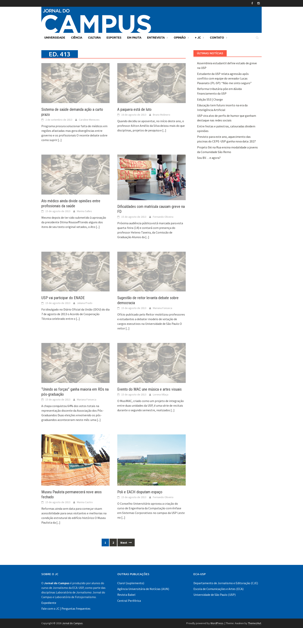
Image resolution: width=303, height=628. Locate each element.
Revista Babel (126, 595)
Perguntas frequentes (75, 608)
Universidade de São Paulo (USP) (214, 595)
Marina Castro (85, 502)
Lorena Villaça (160, 394)
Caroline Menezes (89, 119)
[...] (60, 140)
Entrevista (156, 37)
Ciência (76, 37)
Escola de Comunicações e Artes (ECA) (218, 589)
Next (126, 542)
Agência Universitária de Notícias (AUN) (143, 589)
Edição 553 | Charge (210, 99)
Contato (217, 37)
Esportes (113, 37)
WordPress (216, 623)
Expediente (48, 603)
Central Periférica (129, 601)
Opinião (180, 37)
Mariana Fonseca (162, 308)
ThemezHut (254, 623)
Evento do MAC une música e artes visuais (149, 389)
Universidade (54, 37)
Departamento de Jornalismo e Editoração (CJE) (225, 583)
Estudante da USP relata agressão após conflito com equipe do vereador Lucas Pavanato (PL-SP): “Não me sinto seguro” (224, 78)
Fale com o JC (50, 608)
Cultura (94, 37)
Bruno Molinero (161, 114)
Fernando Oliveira (163, 216)
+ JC (198, 37)
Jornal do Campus (72, 623)
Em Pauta (134, 37)
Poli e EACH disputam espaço (139, 492)
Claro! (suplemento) (130, 583)
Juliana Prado (84, 303)
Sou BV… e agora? (209, 158)
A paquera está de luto (134, 109)
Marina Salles (84, 211)
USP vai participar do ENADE (63, 297)
